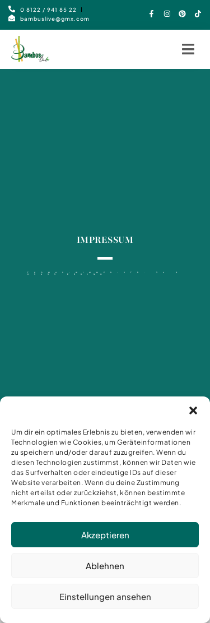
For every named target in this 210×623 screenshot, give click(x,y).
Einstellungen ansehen (105, 601)
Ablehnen (105, 570)
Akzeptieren (105, 539)
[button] (193, 415)
